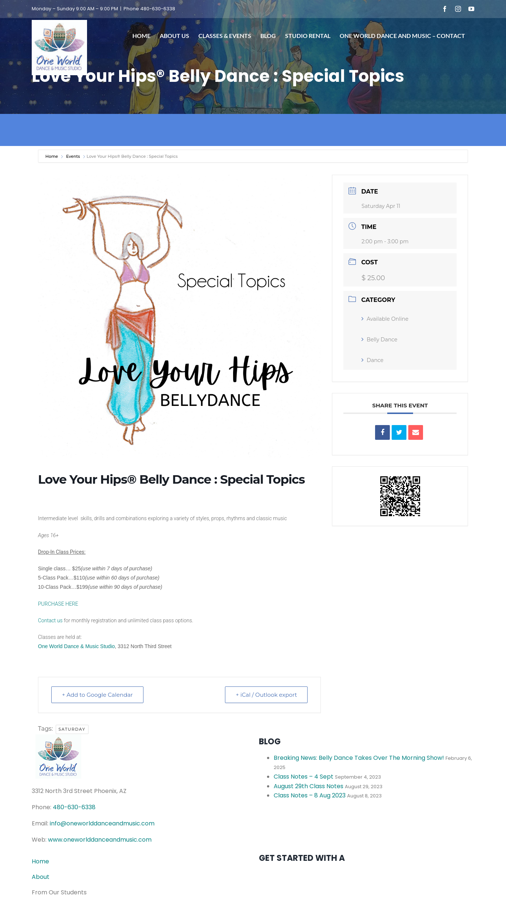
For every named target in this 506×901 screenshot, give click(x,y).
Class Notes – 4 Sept (303, 776)
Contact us (50, 620)
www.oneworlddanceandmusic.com (100, 839)
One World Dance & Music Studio (76, 646)
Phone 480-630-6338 (149, 8)
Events (73, 156)
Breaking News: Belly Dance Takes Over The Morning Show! (359, 758)
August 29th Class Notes (308, 786)
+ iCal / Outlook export (266, 694)
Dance (372, 360)
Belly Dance (379, 339)
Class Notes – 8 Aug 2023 (310, 795)
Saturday (72, 729)
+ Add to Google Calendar (97, 694)
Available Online (384, 319)
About (40, 877)
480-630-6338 (74, 807)
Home (52, 156)
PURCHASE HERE (58, 604)
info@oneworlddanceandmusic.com (102, 823)
